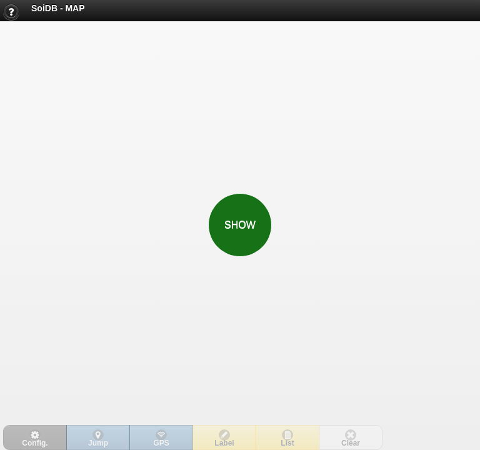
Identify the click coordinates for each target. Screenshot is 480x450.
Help (14, 13)
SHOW (240, 224)
